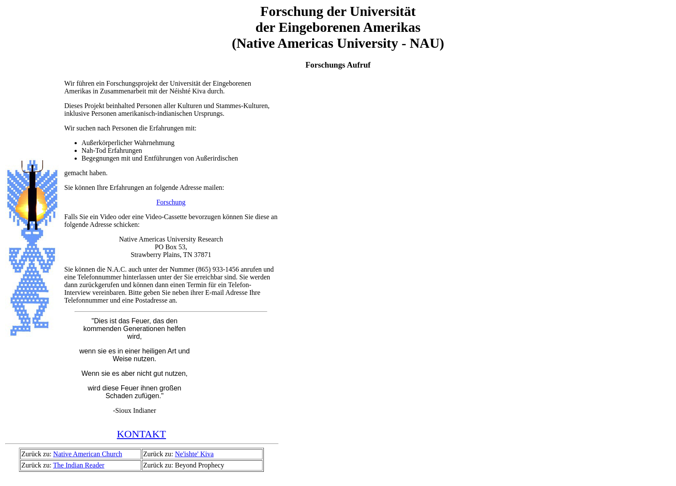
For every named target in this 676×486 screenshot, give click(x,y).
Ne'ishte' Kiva (194, 454)
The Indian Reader (78, 465)
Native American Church (87, 454)
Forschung (171, 202)
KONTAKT (141, 434)
